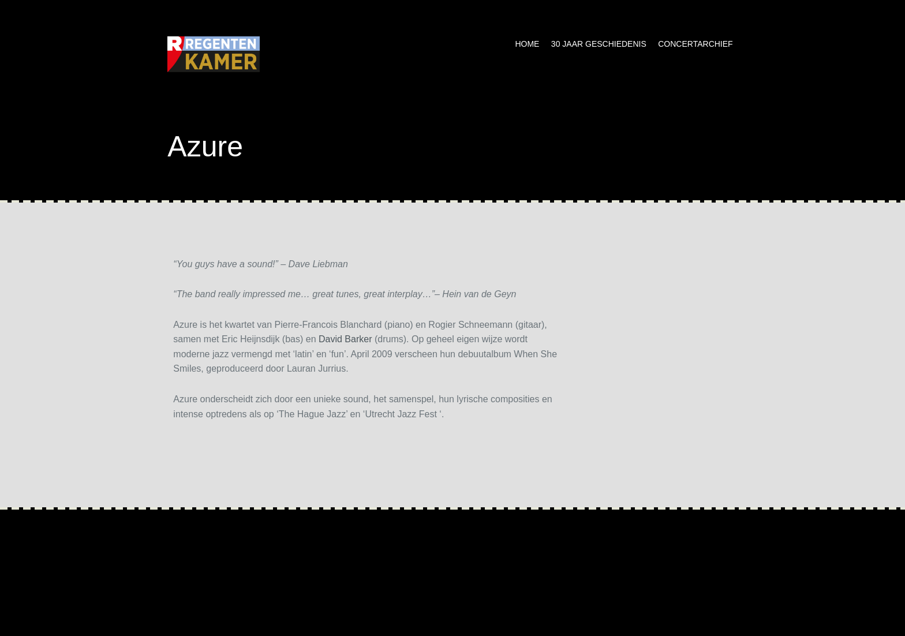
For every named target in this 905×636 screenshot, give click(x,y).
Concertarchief (695, 43)
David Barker (345, 339)
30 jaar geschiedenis (598, 43)
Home (527, 43)
